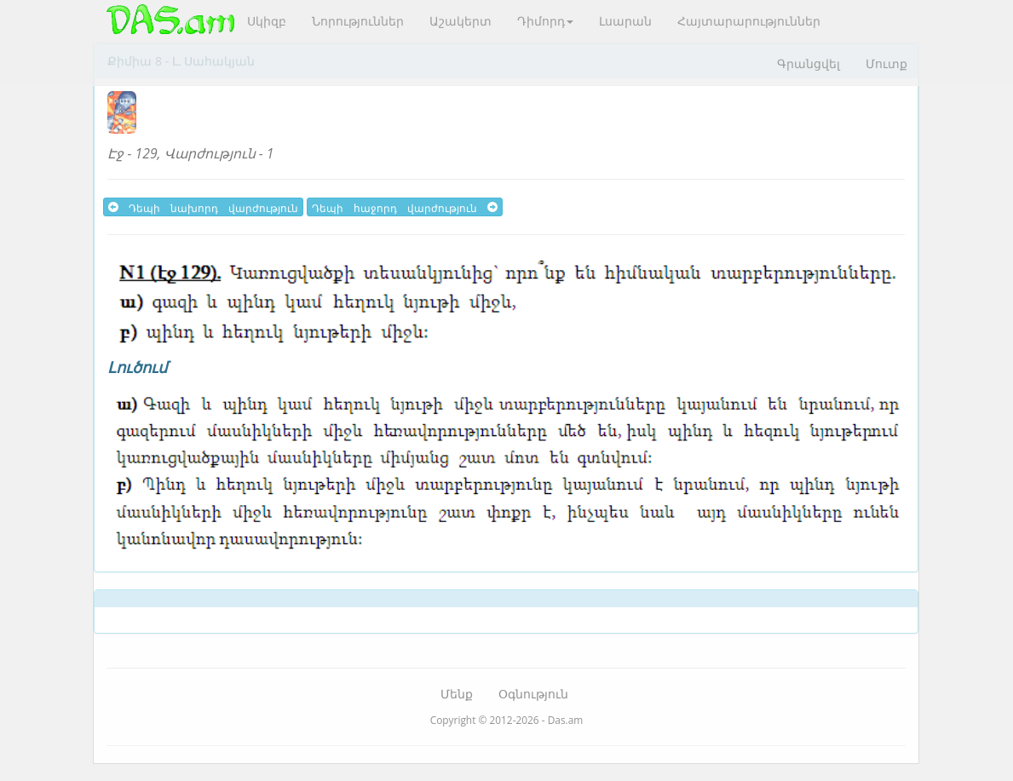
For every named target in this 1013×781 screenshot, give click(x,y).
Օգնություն (533, 694)
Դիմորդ (545, 21)
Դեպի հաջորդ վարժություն (405, 207)
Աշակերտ (460, 21)
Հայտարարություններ (748, 21)
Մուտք (886, 63)
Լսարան (625, 21)
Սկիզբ (266, 21)
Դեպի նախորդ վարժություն (203, 207)
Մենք (456, 694)
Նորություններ (358, 21)
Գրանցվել (808, 63)
